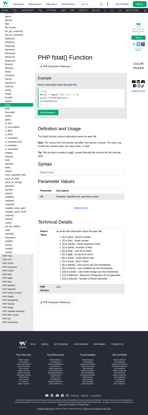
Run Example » (48, 112)
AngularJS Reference (55, 381)
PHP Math (7, 278)
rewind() (9, 219)
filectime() (9, 42)
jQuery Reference (55, 383)
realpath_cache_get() (15, 208)
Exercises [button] (51, 4)
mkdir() (8, 171)
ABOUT (84, 395)
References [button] (35, 4)
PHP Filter (7, 256)
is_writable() (11, 145)
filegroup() (10, 46)
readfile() (9, 197)
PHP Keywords (9, 267)
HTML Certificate (119, 360)
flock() (8, 71)
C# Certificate (119, 381)
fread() (8, 93)
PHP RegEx (8, 296)
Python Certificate (119, 370)
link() (7, 160)
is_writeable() (11, 149)
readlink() (9, 200)
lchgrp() (8, 152)
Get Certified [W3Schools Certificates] (122, 4)
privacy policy (84, 404)
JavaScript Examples (88, 364)
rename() (9, 215)
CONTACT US (117, 344)
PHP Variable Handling (13, 311)
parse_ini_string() (13, 182)
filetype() (9, 68)
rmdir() (8, 223)
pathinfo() (9, 186)
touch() (8, 245)
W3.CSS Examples (87, 373)
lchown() (9, 156)
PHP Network (8, 289)
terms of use (63, 404)
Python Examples (87, 370)
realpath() (9, 204)
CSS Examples (88, 362)
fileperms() (10, 60)
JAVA (63, 10)
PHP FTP (7, 259)
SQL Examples (88, 368)
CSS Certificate (119, 362)
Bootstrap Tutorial (23, 375)
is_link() (9, 134)
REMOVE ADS (81, 208)
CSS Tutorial (23, 362)
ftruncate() (10, 112)
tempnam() (10, 237)
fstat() (8, 105)
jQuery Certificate (119, 375)
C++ (112, 10)
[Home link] (5, 4)
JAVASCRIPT (27, 10)
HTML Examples (88, 360)
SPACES (44, 344)
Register (138, 50)
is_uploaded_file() (13, 141)
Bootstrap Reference (55, 373)
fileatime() (10, 38)
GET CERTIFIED (61, 344)
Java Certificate (119, 377)
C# (120, 10)
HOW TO (83, 10)
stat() (7, 230)
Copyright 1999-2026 (45, 409)
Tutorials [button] (18, 4)
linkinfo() (9, 164)
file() (7, 24)
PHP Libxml (8, 270)
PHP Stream (8, 304)
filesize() (9, 64)
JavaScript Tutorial (24, 364)
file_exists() (10, 27)
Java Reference (55, 379)
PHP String (7, 307)
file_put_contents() (14, 35)
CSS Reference (55, 362)
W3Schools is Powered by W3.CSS (97, 409)
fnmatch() (9, 75)
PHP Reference (55, 375)
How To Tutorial (23, 366)
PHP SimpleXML (10, 300)
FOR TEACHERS (81, 344)
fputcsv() (9, 86)
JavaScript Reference (55, 364)
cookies (72, 404)
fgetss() (8, 20)
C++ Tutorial (23, 381)
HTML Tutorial (23, 360)
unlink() (8, 252)
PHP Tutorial (23, 377)
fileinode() (10, 49)
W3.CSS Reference (55, 370)
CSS (15, 10)
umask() (9, 248)
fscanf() (8, 97)
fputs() (8, 90)
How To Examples (87, 366)
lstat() (8, 167)
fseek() (8, 101)
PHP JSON (7, 263)
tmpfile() (9, 241)
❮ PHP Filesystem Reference (55, 66)
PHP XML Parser (10, 315)
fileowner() (10, 57)
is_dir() (8, 123)
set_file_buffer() (12, 226)
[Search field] (91, 4)
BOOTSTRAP (132, 10)
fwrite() (8, 116)
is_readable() (11, 138)
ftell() (7, 108)
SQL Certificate (119, 368)
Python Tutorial (23, 370)
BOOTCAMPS (100, 344)
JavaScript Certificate (119, 364)
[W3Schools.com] (22, 346)
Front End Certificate (119, 366)
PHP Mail (6, 274)
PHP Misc (7, 281)
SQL (41, 10)
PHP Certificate (119, 373)
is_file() (8, 130)
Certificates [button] (68, 4)
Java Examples (87, 379)
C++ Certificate (119, 379)
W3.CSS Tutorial (24, 373)
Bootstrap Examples (88, 375)
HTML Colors (55, 377)
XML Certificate (119, 383)
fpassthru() (10, 82)
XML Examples (88, 381)
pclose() (9, 189)
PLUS (33, 344)
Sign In (138, 37)
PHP (72, 10)
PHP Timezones (10, 322)
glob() (8, 119)
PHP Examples (88, 377)
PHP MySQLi (8, 285)
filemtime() (10, 53)
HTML (5, 10)
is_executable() (12, 127)
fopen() (8, 79)
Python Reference (55, 368)
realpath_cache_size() (15, 211)
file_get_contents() (14, 31)
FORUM (75, 395)
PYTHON (51, 10)
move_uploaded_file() (15, 175)
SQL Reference (55, 366)
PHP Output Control (12, 292)
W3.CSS (96, 10)
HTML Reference (56, 360)
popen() (9, 193)
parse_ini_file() (12, 178)
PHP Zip (6, 318)
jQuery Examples (88, 383)
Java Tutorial (23, 379)
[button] (101, 4)
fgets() (8, 16)
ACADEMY (96, 395)
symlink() (9, 233)
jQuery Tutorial (23, 383)
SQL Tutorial (23, 368)
